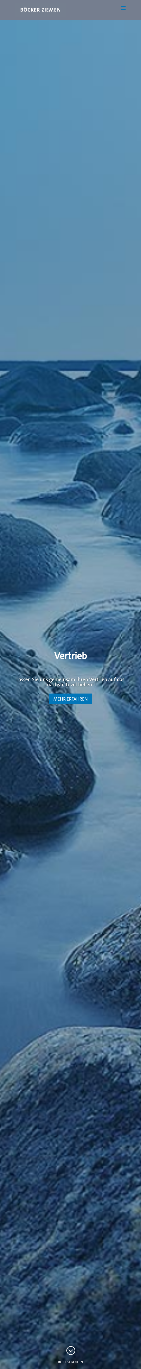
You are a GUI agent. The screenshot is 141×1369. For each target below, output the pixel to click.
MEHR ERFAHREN (70, 699)
